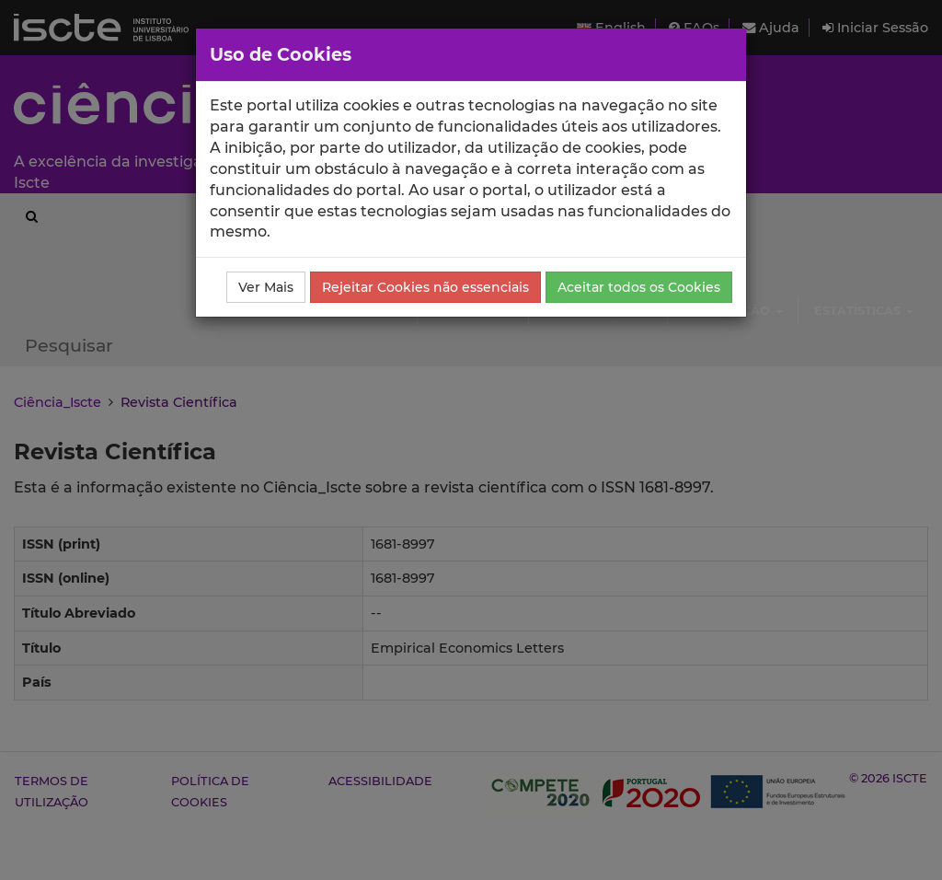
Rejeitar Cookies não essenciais (425, 287)
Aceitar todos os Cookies (638, 287)
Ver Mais (265, 287)
